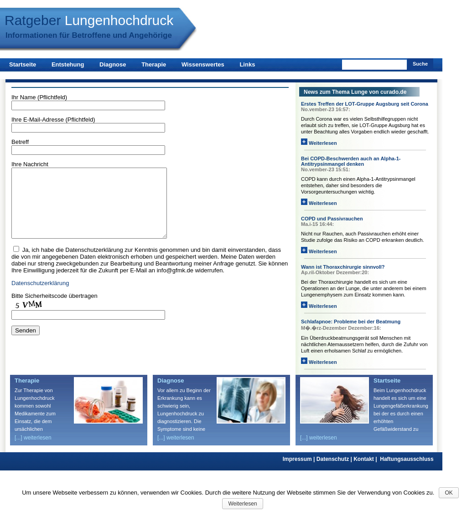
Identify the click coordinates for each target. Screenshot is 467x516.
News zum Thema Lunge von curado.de (355, 92)
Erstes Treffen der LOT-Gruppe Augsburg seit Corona (364, 104)
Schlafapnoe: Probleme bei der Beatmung (350, 321)
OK (448, 493)
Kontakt (366, 459)
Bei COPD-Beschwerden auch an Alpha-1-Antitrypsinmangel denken (350, 161)
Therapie (153, 64)
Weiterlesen (319, 143)
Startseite (22, 64)
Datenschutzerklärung (40, 296)
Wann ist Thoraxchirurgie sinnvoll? (343, 267)
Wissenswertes (203, 64)
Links (247, 64)
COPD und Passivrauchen (332, 218)
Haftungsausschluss (406, 459)
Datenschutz (335, 459)
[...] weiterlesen (33, 437)
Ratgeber (89, 20)
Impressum (300, 459)
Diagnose (112, 64)
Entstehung (68, 64)
